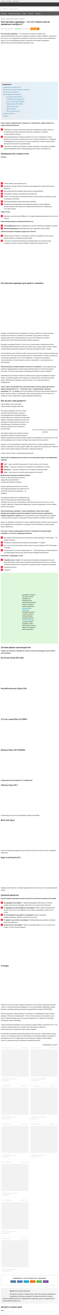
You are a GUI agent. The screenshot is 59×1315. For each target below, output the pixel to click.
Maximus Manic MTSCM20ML (15, 104)
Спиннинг (3, 13)
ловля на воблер (28, 620)
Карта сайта (16, 1)
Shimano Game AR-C (12, 106)
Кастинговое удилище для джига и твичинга (16, 89)
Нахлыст (31, 13)
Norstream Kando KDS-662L (14, 97)
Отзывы (5, 116)
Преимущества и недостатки (11, 87)
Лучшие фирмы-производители (12, 94)
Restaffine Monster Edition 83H (15, 99)
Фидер (24, 13)
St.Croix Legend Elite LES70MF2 (15, 101)
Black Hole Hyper (11, 108)
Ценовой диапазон (8, 113)
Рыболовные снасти (12, 19)
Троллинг (38, 13)
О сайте (3, 1)
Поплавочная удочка (14, 13)
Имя (2, 1310)
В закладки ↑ (34, 29)
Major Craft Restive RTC (13, 111)
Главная (3, 19)
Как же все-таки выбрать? (11, 92)
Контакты (8, 1)
